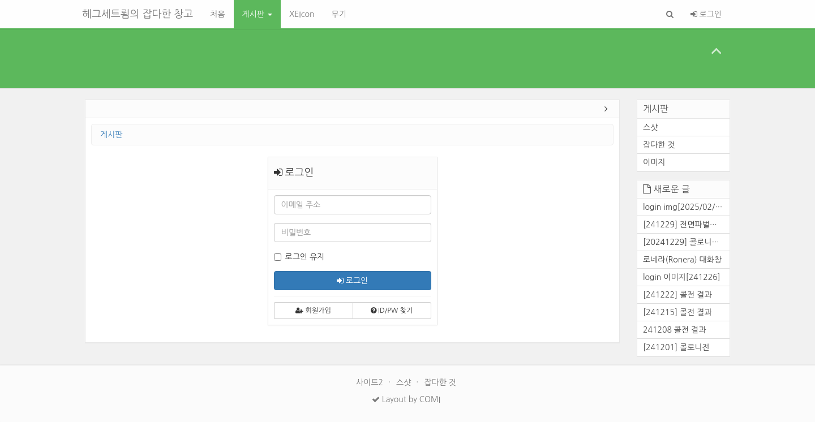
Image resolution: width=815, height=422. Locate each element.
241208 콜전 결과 (674, 330)
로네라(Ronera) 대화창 (682, 260)
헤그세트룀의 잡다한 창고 (137, 14)
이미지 (654, 162)
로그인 (706, 14)
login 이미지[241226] (681, 277)
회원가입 (313, 310)
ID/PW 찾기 (392, 310)
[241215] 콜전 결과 (677, 312)
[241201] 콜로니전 (676, 347)
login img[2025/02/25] (685, 207)
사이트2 (370, 382)
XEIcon (302, 14)
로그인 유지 (299, 257)
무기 (338, 14)
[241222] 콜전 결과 (677, 295)
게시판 (257, 14)
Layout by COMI (406, 399)
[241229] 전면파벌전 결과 (686, 225)
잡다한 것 (659, 145)
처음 (217, 14)
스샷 (650, 127)
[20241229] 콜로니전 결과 (686, 242)
